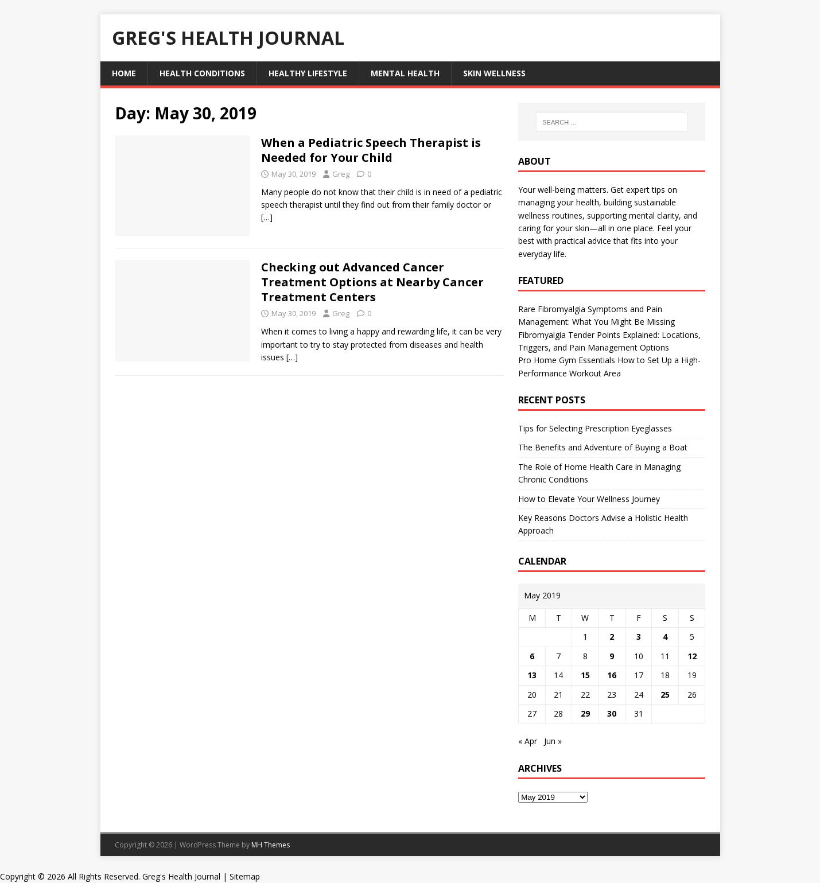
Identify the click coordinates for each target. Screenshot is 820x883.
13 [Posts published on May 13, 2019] (532, 675)
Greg (340, 174)
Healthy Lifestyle (308, 73)
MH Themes (270, 845)
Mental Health (405, 73)
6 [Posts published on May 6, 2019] (532, 656)
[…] (267, 217)
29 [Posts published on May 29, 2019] (585, 713)
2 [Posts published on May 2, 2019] (611, 636)
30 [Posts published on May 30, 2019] (611, 713)
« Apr (527, 741)
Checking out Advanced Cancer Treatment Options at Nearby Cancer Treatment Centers (372, 282)
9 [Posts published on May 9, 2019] (611, 656)
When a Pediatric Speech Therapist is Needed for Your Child (371, 150)
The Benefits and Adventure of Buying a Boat (602, 447)
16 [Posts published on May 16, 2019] (611, 675)
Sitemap (245, 876)
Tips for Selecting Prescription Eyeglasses (595, 428)
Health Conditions (202, 73)
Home (124, 73)
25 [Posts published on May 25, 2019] (665, 694)
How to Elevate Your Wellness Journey (589, 498)
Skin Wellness (494, 73)
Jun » (553, 741)
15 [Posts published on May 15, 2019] (585, 675)
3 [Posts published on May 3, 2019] (638, 636)
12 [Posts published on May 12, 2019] (692, 656)
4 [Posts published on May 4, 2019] (665, 636)
